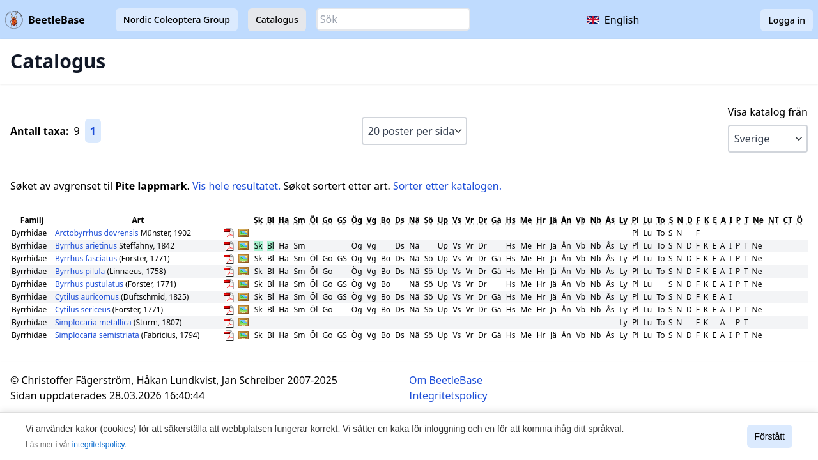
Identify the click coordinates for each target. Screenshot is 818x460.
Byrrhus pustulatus (90, 284)
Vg (371, 220)
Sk (258, 220)
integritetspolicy (98, 444)
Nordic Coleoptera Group (176, 19)
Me (526, 220)
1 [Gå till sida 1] (93, 131)
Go (327, 220)
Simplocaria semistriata (98, 335)
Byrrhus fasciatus (87, 258)
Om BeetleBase (445, 380)
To (660, 220)
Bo (385, 220)
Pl (635, 220)
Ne (758, 220)
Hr (541, 220)
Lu (647, 220)
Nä (414, 220)
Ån (566, 220)
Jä (553, 220)
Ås (610, 220)
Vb (580, 220)
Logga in (786, 20)
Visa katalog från (768, 112)
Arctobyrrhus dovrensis (98, 232)
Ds (400, 220)
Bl (271, 220)
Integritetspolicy (448, 395)
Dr (482, 220)
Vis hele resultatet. (236, 186)
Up (443, 220)
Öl (314, 220)
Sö (428, 220)
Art (138, 220)
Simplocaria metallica (94, 322)
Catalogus (277, 19)
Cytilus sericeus (83, 309)
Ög (356, 220)
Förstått (770, 436)
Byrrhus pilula (81, 271)
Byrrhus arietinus (87, 245)
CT (788, 220)
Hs (511, 220)
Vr (469, 220)
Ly (623, 220)
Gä (496, 220)
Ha (284, 220)
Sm (299, 220)
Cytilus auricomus (88, 296)
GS (341, 220)
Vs (456, 220)
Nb (595, 220)
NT (773, 220)
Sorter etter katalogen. (447, 186)
